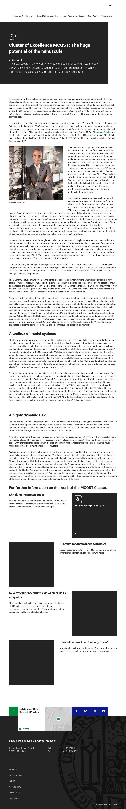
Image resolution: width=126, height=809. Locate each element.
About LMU (18, 16)
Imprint (12, 781)
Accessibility (15, 787)
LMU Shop (14, 799)
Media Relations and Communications (75, 16)
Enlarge (60, 197)
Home (8, 16)
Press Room (93, 16)
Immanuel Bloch (101, 132)
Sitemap (13, 769)
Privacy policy (15, 775)
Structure (30, 16)
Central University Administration (49, 16)
